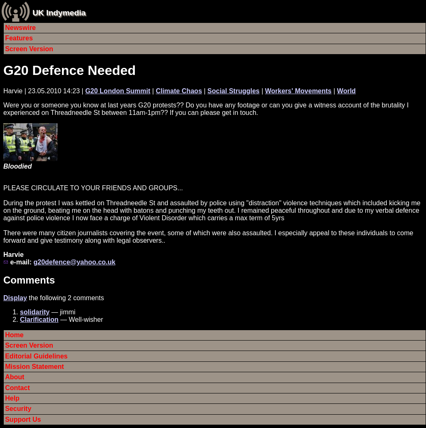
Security (18, 408)
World (346, 91)
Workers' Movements (298, 91)
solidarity (35, 312)
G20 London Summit (117, 91)
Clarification (39, 319)
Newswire (20, 27)
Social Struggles (234, 91)
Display (15, 297)
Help (12, 398)
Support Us (23, 419)
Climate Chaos (179, 91)
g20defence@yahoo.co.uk (74, 262)
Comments (29, 280)
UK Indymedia (59, 12)
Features (19, 38)
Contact (17, 387)
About (14, 377)
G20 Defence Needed (69, 70)
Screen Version (29, 48)
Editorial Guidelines (36, 356)
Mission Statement (34, 366)
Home (14, 334)
